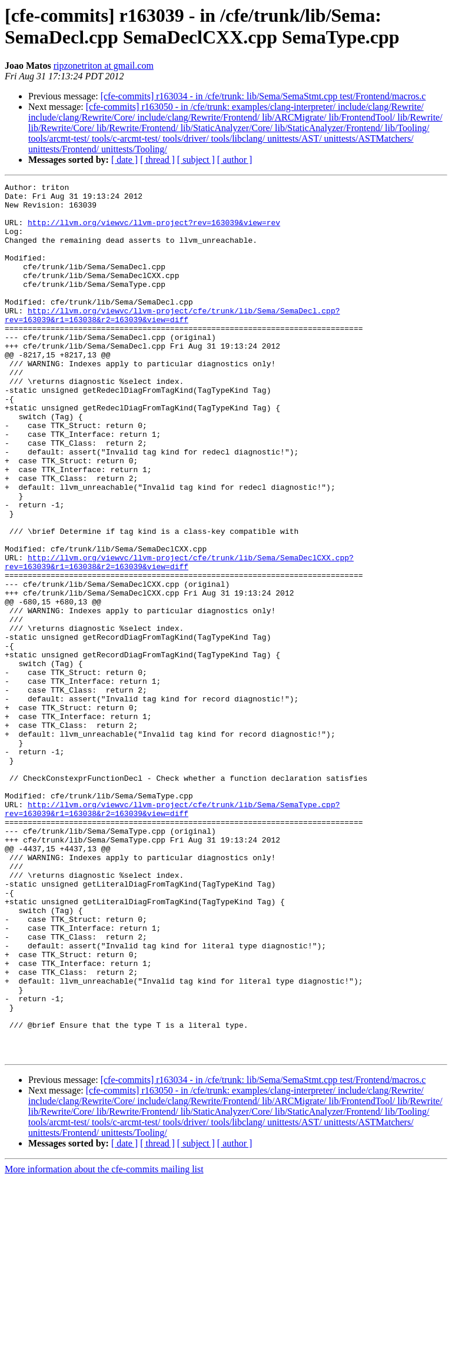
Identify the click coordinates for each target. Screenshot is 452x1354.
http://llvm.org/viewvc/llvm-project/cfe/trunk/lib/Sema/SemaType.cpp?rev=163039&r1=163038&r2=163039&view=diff (172, 934)
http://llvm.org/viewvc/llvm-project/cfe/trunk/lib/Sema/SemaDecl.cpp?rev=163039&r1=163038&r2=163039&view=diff (172, 342)
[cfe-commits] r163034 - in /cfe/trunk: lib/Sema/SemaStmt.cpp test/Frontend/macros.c (263, 96)
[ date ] (124, 160)
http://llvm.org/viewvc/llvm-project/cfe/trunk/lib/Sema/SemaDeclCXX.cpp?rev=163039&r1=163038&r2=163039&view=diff (179, 638)
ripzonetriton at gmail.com (104, 66)
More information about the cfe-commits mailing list (104, 1344)
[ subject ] (196, 160)
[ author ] (234, 160)
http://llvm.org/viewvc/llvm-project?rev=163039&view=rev (154, 231)
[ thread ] (157, 160)
